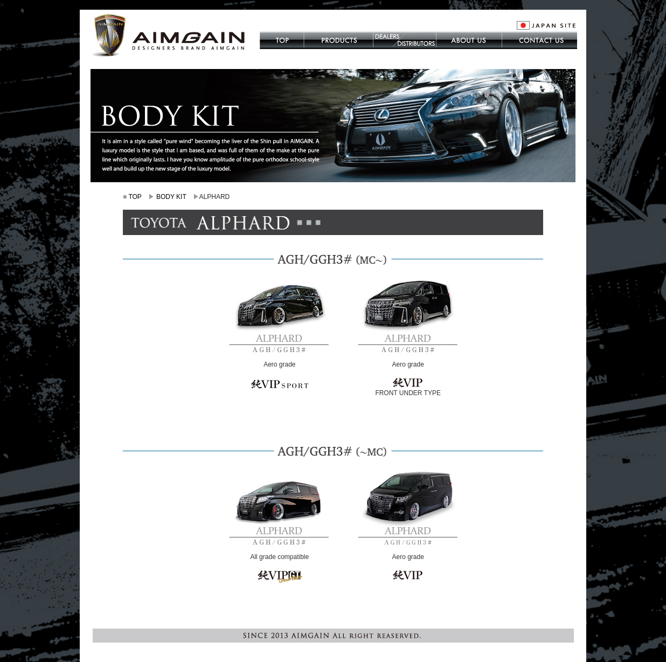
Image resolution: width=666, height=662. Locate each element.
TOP (134, 197)
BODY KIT (171, 197)
